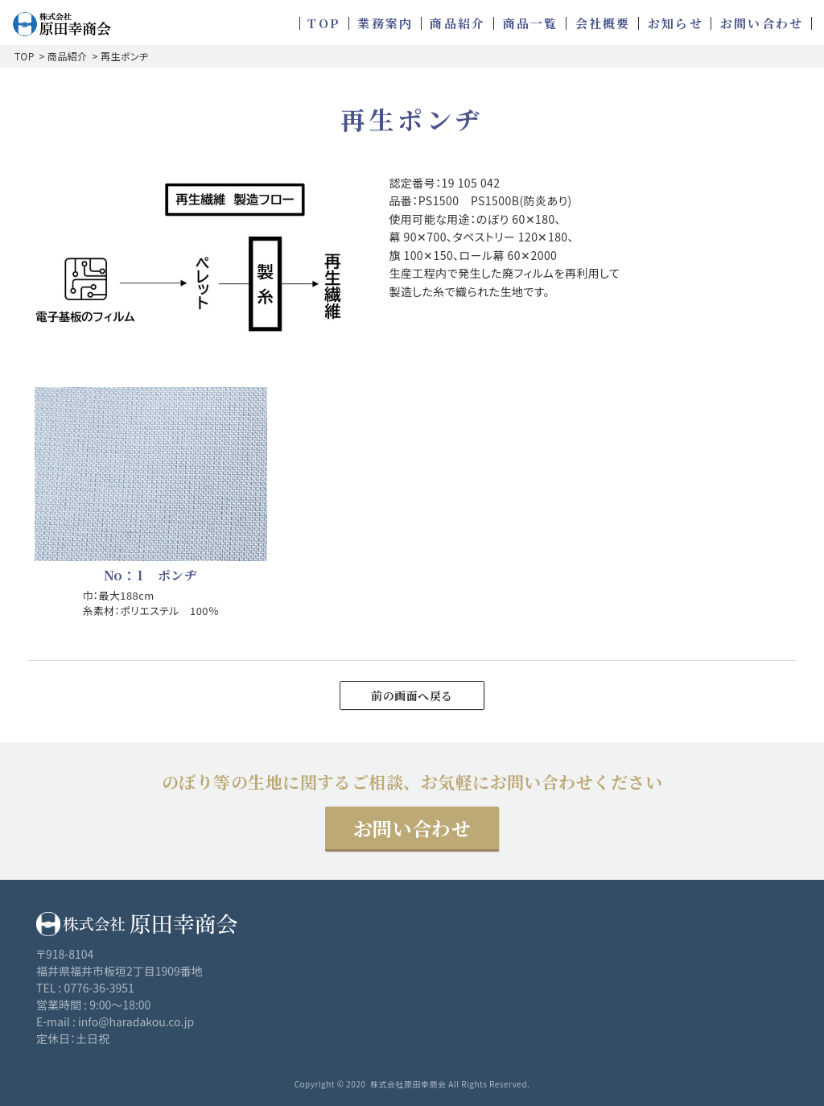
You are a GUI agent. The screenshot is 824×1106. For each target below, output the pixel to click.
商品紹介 (67, 56)
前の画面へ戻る (411, 695)
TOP (24, 56)
